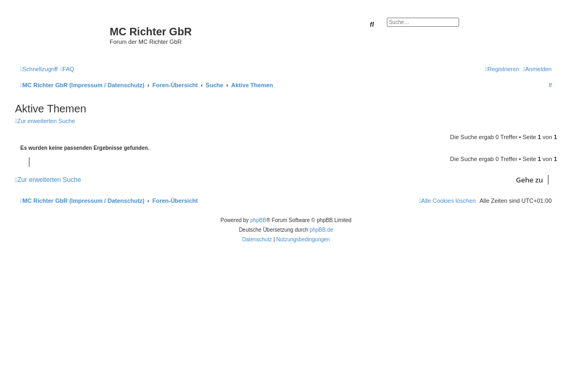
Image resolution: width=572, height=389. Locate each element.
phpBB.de (321, 230)
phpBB (258, 220)
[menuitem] (67, 69)
